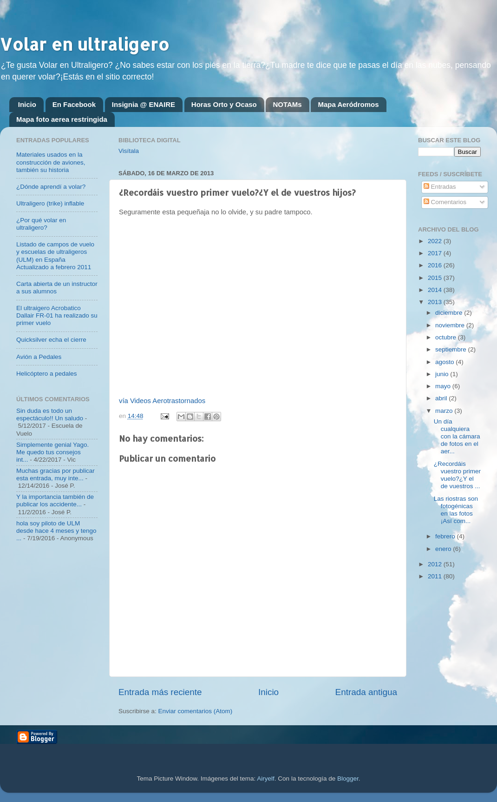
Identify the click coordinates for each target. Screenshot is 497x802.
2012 (436, 564)
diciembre (449, 312)
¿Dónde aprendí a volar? (50, 186)
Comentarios (445, 202)
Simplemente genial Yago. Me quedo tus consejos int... (52, 452)
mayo (443, 386)
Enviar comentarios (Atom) (195, 711)
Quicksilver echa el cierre (51, 339)
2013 (436, 301)
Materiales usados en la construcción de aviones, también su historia (50, 162)
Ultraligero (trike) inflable (50, 203)
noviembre (450, 325)
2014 (436, 289)
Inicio (27, 104)
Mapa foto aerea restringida (61, 119)
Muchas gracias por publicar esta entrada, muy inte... (55, 474)
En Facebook (74, 104)
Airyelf (266, 778)
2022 (436, 241)
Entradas (440, 186)
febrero (446, 536)
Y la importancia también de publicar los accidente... (55, 500)
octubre (446, 337)
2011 (436, 576)
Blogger (348, 778)
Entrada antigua (366, 692)
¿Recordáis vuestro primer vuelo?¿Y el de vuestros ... (457, 475)
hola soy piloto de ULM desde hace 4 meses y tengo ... (56, 531)
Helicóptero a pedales (46, 373)
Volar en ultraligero (84, 44)
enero (444, 548)
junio (442, 374)
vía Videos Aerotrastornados (162, 400)
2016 (436, 265)
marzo (444, 410)
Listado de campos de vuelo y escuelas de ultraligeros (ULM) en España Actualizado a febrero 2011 (55, 256)
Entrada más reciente (160, 692)
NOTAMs (287, 104)
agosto (445, 361)
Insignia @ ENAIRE (143, 104)
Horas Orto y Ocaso (224, 104)
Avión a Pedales (38, 356)
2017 (436, 253)
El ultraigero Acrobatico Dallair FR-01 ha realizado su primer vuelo (57, 315)
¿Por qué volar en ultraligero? (41, 224)
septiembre (451, 349)
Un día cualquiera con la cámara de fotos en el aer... (457, 436)
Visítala (128, 150)
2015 (436, 277)
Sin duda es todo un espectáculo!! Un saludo (49, 414)
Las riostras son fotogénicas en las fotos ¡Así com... (456, 510)
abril (442, 398)
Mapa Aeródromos (348, 104)
